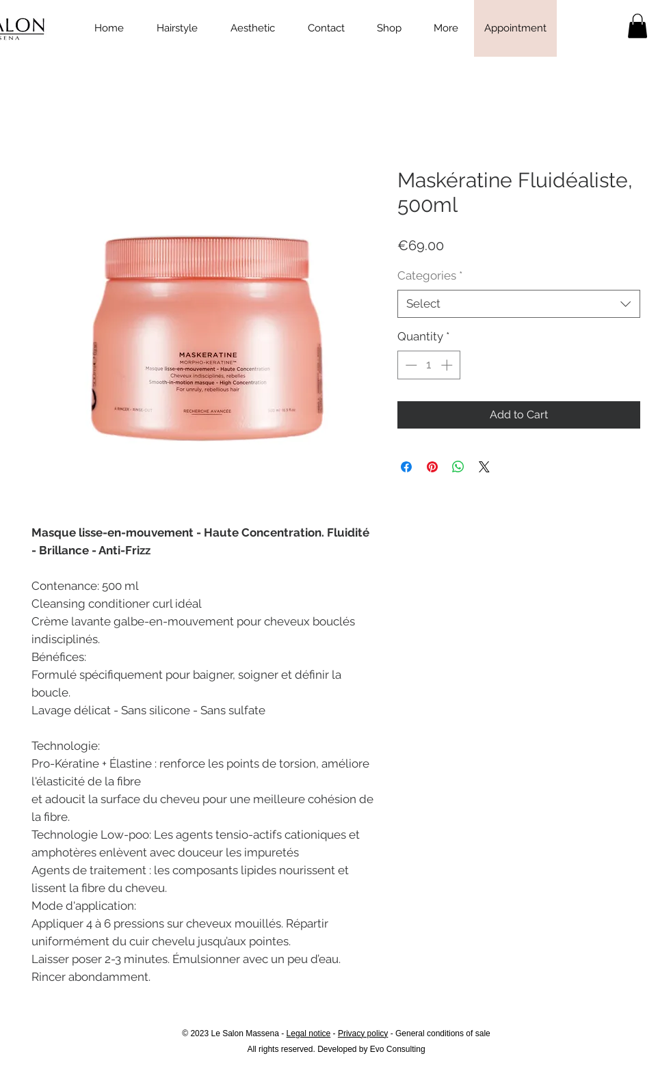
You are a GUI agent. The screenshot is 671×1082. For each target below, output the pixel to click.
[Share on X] (484, 467)
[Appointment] (515, 28)
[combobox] (518, 304)
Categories (429, 275)
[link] (637, 26)
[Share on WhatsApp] (458, 467)
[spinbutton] (428, 365)
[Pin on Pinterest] (432, 467)
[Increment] (448, 365)
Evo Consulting (397, 1049)
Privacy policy (363, 1033)
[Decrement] (409, 365)
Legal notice (309, 1033)
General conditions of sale (442, 1033)
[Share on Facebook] (406, 467)
